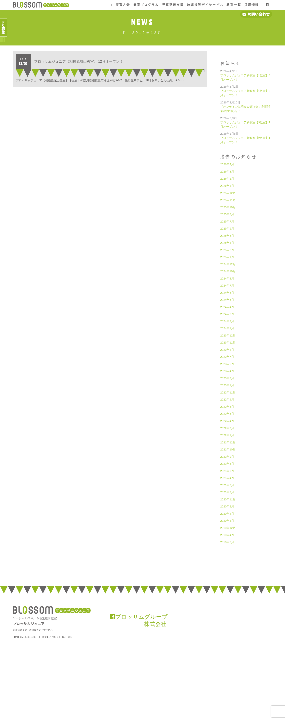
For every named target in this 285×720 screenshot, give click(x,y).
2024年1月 (227, 328)
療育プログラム (146, 4)
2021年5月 (227, 471)
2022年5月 (227, 413)
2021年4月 (227, 478)
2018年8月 (227, 542)
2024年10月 (228, 271)
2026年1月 (227, 185)
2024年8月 (227, 278)
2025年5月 (227, 235)
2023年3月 (227, 378)
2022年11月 (228, 392)
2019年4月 (227, 535)
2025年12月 (228, 193)
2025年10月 (228, 207)
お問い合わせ (236, 703)
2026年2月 (227, 178)
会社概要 (218, 703)
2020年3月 (227, 520)
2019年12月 (228, 528)
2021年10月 (228, 449)
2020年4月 (227, 513)
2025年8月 (227, 214)
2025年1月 (227, 257)
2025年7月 (227, 221)
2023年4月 (227, 371)
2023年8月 (227, 349)
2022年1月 (227, 435)
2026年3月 (227, 171)
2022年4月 (227, 421)
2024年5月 (227, 299)
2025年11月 (228, 200)
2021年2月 (227, 492)
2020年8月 (227, 506)
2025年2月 (227, 250)
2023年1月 (227, 385)
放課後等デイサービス (205, 4)
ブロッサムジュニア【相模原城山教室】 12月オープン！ (78, 61)
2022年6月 (227, 406)
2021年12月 (228, 442)
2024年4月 (227, 307)
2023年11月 (228, 342)
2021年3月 (227, 485)
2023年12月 (228, 335)
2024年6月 (227, 292)
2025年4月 (227, 242)
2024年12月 (228, 264)
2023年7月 (227, 356)
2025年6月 (227, 228)
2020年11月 (228, 499)
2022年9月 (227, 399)
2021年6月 (227, 463)
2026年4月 (227, 164)
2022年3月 (227, 428)
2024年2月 (227, 321)
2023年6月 (227, 364)
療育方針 (122, 4)
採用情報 (251, 4)
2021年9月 (227, 456)
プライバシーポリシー (260, 703)
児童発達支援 (173, 4)
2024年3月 (227, 314)
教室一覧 (233, 4)
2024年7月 (227, 285)
